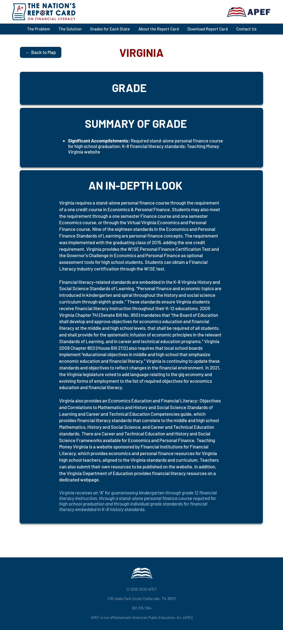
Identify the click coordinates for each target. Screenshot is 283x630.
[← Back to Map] (40, 52)
